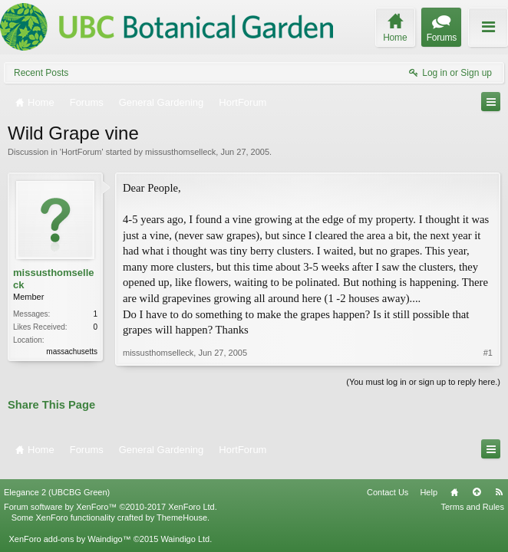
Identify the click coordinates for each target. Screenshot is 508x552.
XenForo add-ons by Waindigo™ (69, 529)
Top (476, 482)
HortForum (81, 151)
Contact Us (387, 482)
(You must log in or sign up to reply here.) (423, 381)
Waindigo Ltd (184, 529)
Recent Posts (41, 72)
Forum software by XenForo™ (110, 496)
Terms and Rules (472, 496)
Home (454, 482)
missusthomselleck (180, 151)
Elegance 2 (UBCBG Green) (57, 482)
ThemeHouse (182, 507)
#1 (488, 352)
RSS (498, 482)
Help (428, 482)
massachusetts (71, 351)
